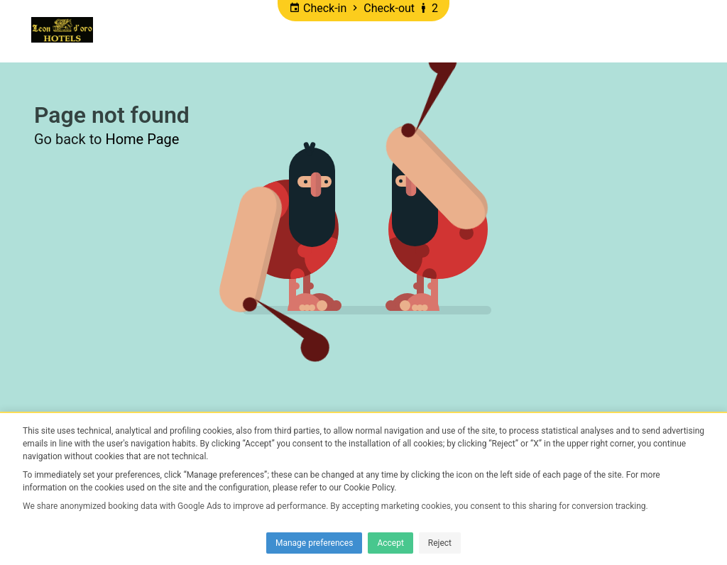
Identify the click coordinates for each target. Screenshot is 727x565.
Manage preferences (314, 543)
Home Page (142, 139)
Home (126, 31)
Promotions (195, 31)
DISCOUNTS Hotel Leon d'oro (331, 31)
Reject (440, 543)
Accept (390, 543)
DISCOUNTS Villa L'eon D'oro (512, 31)
